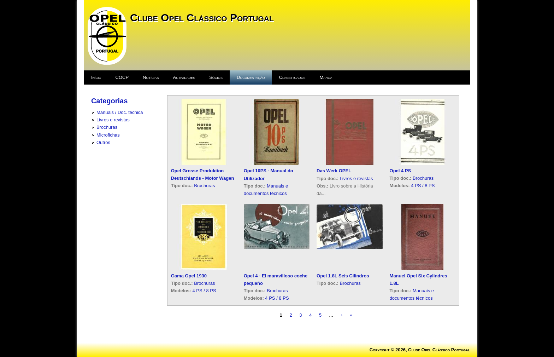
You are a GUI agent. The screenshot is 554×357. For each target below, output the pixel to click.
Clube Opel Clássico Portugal (202, 17)
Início (96, 77)
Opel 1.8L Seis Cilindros (343, 275)
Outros (103, 142)
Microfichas (108, 135)
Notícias (151, 77)
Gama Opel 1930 (189, 275)
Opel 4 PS (400, 170)
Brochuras (106, 127)
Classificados (292, 77)
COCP (122, 77)
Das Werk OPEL (334, 170)
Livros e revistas (113, 119)
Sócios (216, 77)
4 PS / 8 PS (423, 185)
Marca (326, 77)
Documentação (251, 77)
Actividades (184, 77)
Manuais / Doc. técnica (119, 112)
